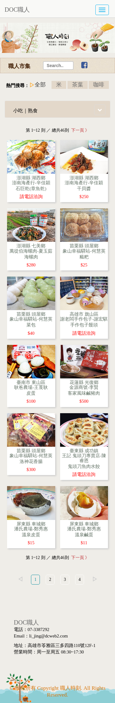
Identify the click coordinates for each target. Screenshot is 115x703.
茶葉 (77, 85)
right (95, 579)
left (20, 579)
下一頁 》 (79, 130)
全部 (40, 85)
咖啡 (98, 85)
